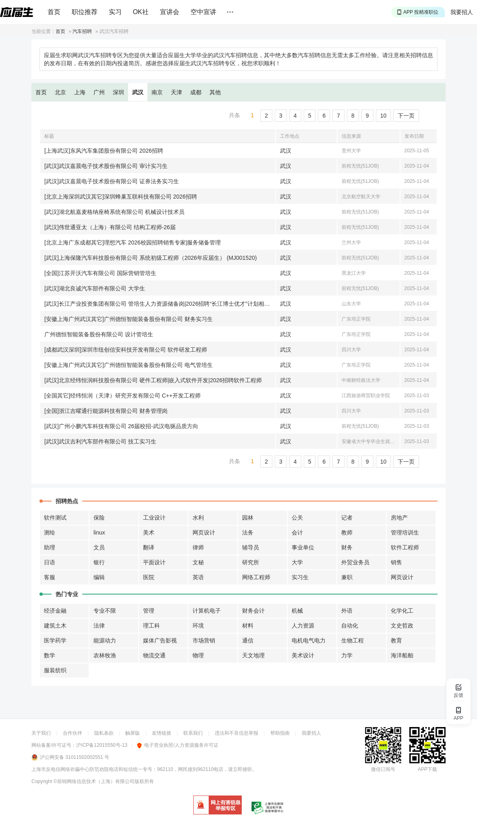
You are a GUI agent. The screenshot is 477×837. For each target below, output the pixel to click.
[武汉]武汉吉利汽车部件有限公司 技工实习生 (100, 441)
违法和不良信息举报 (236, 733)
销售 (396, 562)
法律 (99, 625)
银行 (99, 562)
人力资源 (303, 625)
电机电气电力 (309, 640)
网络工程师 (256, 577)
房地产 (399, 517)
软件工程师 (405, 547)
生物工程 (352, 640)
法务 (247, 532)
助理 (49, 547)
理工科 (151, 625)
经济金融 (55, 610)
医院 (148, 577)
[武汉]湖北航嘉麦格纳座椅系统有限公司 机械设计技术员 (114, 212)
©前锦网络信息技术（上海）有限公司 (94, 781)
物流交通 (154, 655)
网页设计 (204, 532)
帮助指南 (280, 733)
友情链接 (161, 733)
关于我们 (41, 733)
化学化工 (402, 610)
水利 (198, 517)
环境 (198, 625)
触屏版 (132, 733)
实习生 (300, 577)
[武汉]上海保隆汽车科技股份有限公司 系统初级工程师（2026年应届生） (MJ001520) (150, 258)
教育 (396, 640)
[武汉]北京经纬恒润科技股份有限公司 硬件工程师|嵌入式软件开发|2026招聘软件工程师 (153, 380)
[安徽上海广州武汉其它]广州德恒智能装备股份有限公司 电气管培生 (128, 365)
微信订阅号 (383, 769)
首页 (54, 11)
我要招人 (461, 12)
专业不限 (104, 610)
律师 (198, 547)
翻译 (148, 547)
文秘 (198, 562)
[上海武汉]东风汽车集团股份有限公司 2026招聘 (103, 150)
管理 (148, 610)
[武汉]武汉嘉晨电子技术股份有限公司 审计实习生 (106, 166)
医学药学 (55, 640)
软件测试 (55, 517)
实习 (115, 11)
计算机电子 (207, 610)
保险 (99, 517)
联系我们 (193, 733)
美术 (148, 532)
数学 (49, 655)
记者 (347, 517)
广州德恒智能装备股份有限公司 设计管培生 (98, 334)
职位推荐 (84, 11)
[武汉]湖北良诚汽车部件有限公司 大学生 (94, 288)
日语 (49, 562)
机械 (297, 610)
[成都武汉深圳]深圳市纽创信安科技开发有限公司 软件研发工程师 (125, 349)
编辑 (99, 577)
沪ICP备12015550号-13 (101, 745)
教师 (347, 532)
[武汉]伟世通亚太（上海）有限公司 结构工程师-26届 (110, 227)
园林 (247, 517)
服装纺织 (55, 670)
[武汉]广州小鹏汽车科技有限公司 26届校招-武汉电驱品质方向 (121, 426)
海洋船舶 (402, 655)
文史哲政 (402, 625)
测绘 (49, 532)
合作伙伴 (72, 733)
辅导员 (250, 547)
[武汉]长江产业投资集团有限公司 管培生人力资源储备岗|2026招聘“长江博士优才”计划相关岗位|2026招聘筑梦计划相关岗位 (159, 303)
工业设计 (154, 517)
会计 (297, 532)
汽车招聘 (82, 31)
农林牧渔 (104, 655)
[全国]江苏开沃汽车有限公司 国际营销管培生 (100, 273)
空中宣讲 (203, 11)
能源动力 (104, 640)
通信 (247, 640)
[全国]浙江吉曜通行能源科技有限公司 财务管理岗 (106, 411)
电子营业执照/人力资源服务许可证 (177, 745)
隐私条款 (104, 733)
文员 (99, 547)
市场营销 (204, 640)
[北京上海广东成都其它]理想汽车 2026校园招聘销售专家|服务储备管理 (132, 242)
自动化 (349, 625)
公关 (297, 517)
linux (99, 532)
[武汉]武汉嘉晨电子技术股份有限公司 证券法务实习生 (111, 181)
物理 (198, 655)
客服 (49, 577)
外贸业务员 (355, 562)
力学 (347, 655)
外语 (347, 610)
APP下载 (427, 769)
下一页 (406, 115)
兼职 (347, 577)
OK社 (141, 11)
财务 (347, 547)
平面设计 (154, 562)
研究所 (250, 562)
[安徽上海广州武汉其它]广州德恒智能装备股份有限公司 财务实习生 (128, 319)
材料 (247, 625)
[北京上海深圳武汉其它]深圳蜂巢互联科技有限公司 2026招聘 (120, 196)
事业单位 (303, 547)
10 (383, 115)
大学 (297, 562)
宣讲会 (169, 11)
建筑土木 (55, 625)
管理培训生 (405, 532)
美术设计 (303, 655)
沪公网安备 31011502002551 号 (74, 757)
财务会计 (253, 610)
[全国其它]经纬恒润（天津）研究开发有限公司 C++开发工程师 (122, 395)
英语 (198, 577)
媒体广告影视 (160, 640)
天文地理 (253, 655)
